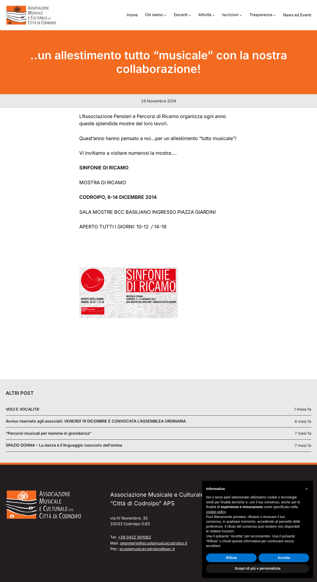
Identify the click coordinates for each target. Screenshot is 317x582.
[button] (307, 489)
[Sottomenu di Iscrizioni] (240, 15)
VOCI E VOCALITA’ (23, 409)
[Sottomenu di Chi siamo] (165, 15)
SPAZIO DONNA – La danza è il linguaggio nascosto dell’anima (64, 445)
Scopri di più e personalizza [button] (257, 568)
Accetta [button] (284, 558)
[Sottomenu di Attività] (213, 15)
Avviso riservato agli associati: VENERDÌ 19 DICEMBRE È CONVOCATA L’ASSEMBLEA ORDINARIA (96, 421)
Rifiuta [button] (231, 558)
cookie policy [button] (216, 512)
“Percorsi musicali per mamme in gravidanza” (48, 433)
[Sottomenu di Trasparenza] (274, 15)
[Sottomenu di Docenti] (190, 15)
